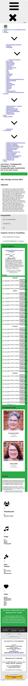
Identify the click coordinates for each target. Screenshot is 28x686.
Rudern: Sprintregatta (11, 153)
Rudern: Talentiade (10, 154)
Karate (7, 72)
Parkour (8, 76)
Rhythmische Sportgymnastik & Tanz (15, 79)
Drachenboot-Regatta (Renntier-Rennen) (15, 142)
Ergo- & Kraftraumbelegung (12, 111)
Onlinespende (9, 129)
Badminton (8, 46)
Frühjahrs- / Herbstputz (11, 144)
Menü (14, 12)
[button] (14, 219)
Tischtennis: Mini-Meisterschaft (13, 155)
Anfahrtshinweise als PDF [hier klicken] (14, 652)
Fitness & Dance (10, 62)
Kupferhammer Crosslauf (12, 148)
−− (4, 404)
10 (7, 404)
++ (13, 404)
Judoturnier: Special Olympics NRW (14, 146)
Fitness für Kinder (10, 63)
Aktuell (5, 31)
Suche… (5, 161)
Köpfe (4, 115)
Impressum (14, 630)
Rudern (8, 82)
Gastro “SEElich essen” (8, 159)
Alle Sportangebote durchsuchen (13, 44)
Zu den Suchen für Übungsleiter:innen (15, 92)
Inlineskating (9, 68)
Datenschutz (22, 630)
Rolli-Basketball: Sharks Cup (13, 152)
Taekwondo (9, 85)
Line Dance (9, 75)
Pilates (7, 78)
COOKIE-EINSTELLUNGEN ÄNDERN (14, 677)
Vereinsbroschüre (10, 114)
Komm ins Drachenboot (14, 59)
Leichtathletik (9, 74)
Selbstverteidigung (10, 84)
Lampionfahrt (9, 150)
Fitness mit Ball (10, 65)
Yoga (7, 89)
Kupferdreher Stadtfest (11, 149)
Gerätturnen (9, 66)
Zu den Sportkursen (10, 91)
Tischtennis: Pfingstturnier (12, 157)
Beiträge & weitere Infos (12, 108)
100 (11, 404)
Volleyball (8, 88)
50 (9, 404)
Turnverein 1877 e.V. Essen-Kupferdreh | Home (14, 29)
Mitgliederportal (10, 112)
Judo (7, 70)
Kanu (7, 71)
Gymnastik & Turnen (11, 67)
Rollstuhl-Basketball (11, 80)
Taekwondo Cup (10, 158)
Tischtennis (9, 87)
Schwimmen (9, 83)
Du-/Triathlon (9, 61)
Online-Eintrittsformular (12, 110)
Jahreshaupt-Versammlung (12, 145)
